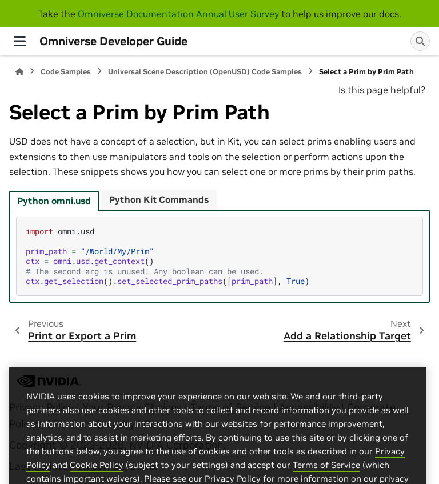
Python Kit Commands (159, 199)
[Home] (19, 72)
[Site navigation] (19, 41)
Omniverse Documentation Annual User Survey (178, 13)
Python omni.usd (54, 200)
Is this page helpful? (381, 89)
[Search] (420, 41)
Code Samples (66, 72)
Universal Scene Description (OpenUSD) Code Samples (205, 72)
